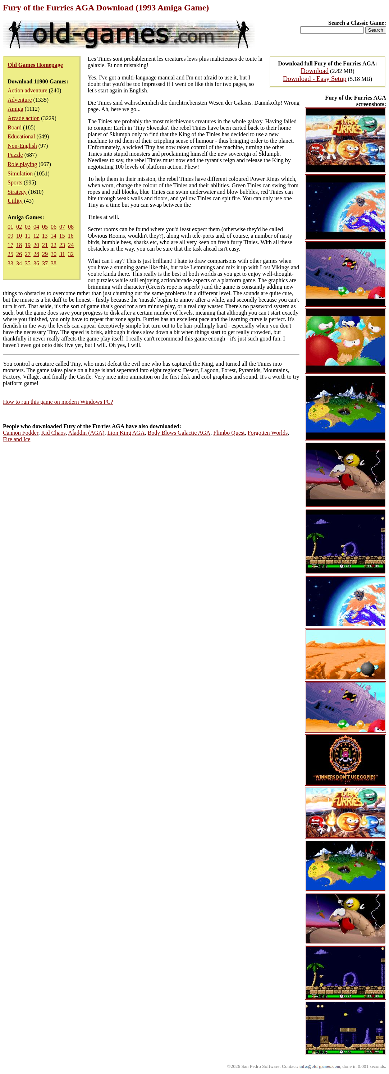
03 (28, 227)
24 (71, 245)
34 (19, 263)
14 (53, 236)
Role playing (22, 164)
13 (44, 236)
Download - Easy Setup (315, 78)
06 (53, 227)
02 (19, 227)
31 (62, 254)
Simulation (20, 173)
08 (71, 227)
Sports (15, 182)
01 (10, 227)
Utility (15, 201)
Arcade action (24, 118)
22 (53, 245)
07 (62, 227)
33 (10, 263)
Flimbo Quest (229, 433)
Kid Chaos (53, 433)
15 (62, 236)
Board (15, 127)
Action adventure (27, 90)
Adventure (20, 100)
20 (36, 245)
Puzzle (15, 155)
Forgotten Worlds (268, 433)
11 (27, 236)
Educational (21, 136)
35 (28, 263)
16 (70, 236)
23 (62, 245)
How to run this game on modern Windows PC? (58, 402)
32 (71, 254)
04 (36, 227)
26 (19, 254)
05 (45, 227)
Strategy (17, 192)
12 (36, 236)
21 (45, 245)
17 (10, 245)
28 (36, 254)
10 (19, 236)
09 (10, 236)
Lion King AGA (126, 433)
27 (28, 254)
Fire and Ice (16, 439)
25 (10, 254)
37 (45, 263)
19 (28, 245)
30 (53, 254)
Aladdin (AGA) (86, 433)
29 (45, 254)
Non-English (22, 146)
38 (53, 263)
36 (36, 263)
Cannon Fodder (20, 433)
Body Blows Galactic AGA (178, 433)
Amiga (15, 109)
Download (315, 70)
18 (19, 245)
